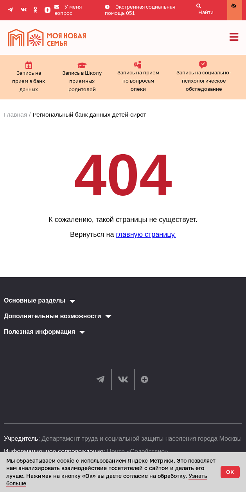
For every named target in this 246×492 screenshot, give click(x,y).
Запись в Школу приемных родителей (82, 76)
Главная (15, 114)
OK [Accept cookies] (230, 472)
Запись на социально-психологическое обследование (203, 76)
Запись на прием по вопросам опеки (138, 76)
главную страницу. (146, 234)
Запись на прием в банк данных (28, 76)
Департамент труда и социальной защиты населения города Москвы (141, 438)
